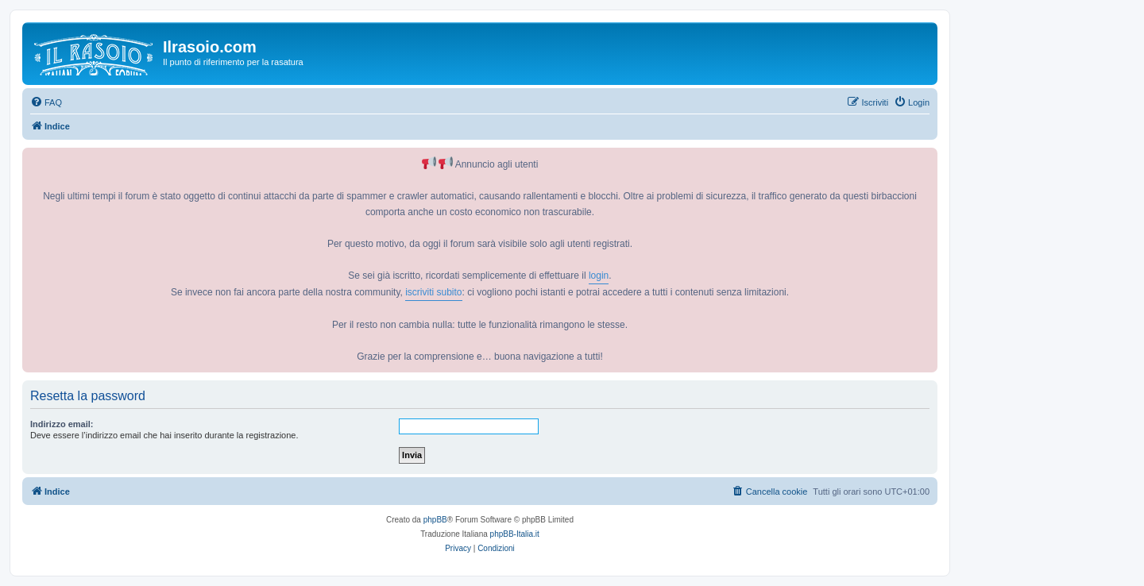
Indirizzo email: (61, 424)
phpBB (435, 519)
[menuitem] (46, 102)
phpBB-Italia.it (514, 534)
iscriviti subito (433, 292)
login (599, 275)
